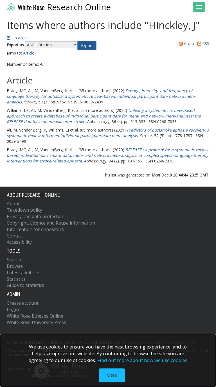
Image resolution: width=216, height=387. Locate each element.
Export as (15, 44)
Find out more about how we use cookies (142, 360)
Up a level (18, 37)
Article (28, 53)
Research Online (59, 7)
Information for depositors (35, 229)
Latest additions (23, 273)
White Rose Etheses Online (35, 316)
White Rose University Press (36, 322)
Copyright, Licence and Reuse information (51, 223)
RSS (202, 43)
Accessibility (19, 242)
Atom (185, 43)
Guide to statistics (25, 285)
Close (112, 375)
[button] (86, 45)
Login (13, 309)
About (13, 203)
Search (14, 260)
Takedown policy (24, 210)
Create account (23, 303)
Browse (15, 266)
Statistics (16, 279)
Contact (15, 236)
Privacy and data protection (35, 216)
